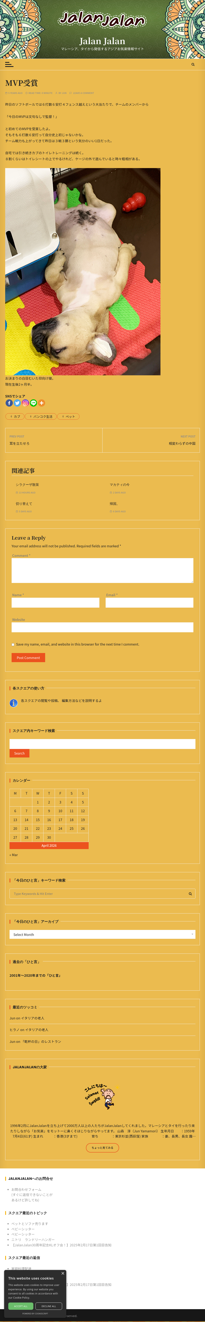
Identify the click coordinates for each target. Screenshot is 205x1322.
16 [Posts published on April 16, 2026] (49, 820)
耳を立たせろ (20, 443)
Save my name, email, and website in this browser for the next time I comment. (77, 644)
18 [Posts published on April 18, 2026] (72, 820)
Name (18, 594)
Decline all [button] (49, 1306)
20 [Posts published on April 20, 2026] (15, 828)
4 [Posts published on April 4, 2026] (71, 802)
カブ (17, 416)
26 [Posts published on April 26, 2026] (83, 828)
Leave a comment (83, 93)
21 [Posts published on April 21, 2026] (26, 828)
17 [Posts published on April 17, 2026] (60, 820)
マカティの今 (120, 484)
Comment (21, 555)
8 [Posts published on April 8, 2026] (38, 811)
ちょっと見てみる (102, 1148)
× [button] (62, 1273)
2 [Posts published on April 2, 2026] (49, 802)
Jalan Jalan (102, 40)
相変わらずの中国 (182, 443)
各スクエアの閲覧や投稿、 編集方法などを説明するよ (61, 700)
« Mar (14, 855)
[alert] (35, 1294)
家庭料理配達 (21, 1269)
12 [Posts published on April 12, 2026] (83, 811)
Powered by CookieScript (35, 1313)
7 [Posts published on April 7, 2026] (27, 811)
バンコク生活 (43, 416)
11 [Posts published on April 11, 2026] (72, 811)
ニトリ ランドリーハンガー (33, 1240)
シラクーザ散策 (27, 484)
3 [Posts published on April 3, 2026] (60, 802)
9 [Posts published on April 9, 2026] (49, 811)
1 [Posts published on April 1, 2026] (38, 802)
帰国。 (115, 503)
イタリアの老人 (32, 1018)
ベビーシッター (23, 1229)
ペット (70, 416)
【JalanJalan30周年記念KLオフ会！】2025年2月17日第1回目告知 (61, 1245)
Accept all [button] (21, 1306)
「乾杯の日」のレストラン (41, 1041)
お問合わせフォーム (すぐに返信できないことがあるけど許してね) (32, 1195)
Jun (64, 93)
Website (18, 619)
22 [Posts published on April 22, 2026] (38, 828)
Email (112, 594)
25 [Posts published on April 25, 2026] (72, 828)
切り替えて (24, 503)
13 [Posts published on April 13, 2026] (15, 820)
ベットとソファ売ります (29, 1224)
